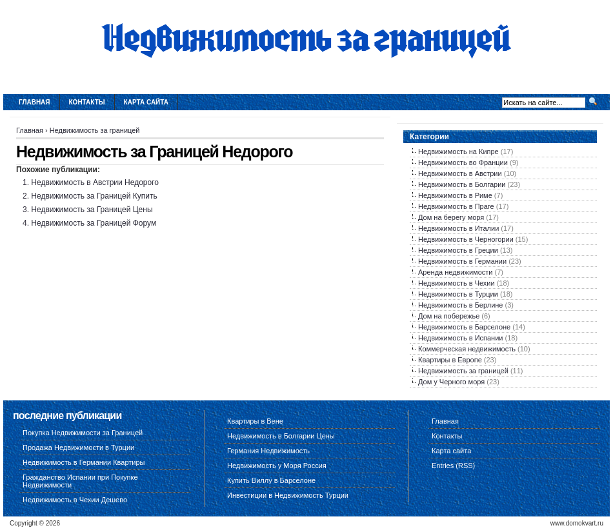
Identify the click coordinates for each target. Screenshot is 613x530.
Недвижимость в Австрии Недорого (95, 182)
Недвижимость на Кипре (458, 151)
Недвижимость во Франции (463, 162)
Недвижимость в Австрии (460, 173)
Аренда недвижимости (455, 272)
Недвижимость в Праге (456, 206)
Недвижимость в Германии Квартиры (84, 462)
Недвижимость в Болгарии (461, 184)
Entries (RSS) (453, 465)
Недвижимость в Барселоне (464, 327)
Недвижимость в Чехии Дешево (75, 500)
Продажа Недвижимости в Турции (78, 447)
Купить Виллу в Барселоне (271, 480)
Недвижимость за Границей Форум (93, 223)
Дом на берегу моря (451, 217)
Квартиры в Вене (255, 421)
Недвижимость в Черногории (466, 239)
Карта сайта (146, 102)
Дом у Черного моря (451, 382)
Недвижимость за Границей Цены (91, 209)
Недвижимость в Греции (458, 250)
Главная (34, 102)
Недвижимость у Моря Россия (277, 465)
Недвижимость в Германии (462, 261)
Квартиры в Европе (450, 360)
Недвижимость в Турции (458, 294)
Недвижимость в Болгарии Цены (281, 436)
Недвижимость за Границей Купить (94, 196)
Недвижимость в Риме (455, 195)
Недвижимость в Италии (458, 228)
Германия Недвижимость (268, 451)
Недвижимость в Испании (460, 338)
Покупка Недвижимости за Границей (83, 433)
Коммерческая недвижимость (467, 349)
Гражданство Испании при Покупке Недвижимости (80, 481)
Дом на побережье (448, 316)
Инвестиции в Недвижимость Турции (287, 495)
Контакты (87, 102)
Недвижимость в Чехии (456, 283)
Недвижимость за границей (95, 130)
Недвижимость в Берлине (460, 305)
